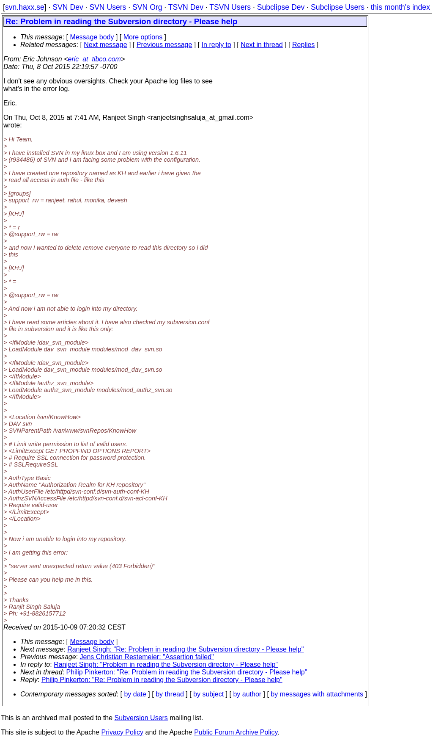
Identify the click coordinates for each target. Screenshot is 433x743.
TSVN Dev (185, 7)
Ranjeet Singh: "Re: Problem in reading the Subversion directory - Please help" (185, 649)
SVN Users (107, 7)
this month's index (400, 7)
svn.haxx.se (24, 7)
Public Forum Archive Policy (235, 732)
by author (247, 694)
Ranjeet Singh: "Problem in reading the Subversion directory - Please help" (166, 664)
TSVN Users (230, 7)
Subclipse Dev (280, 7)
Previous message (164, 44)
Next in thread (262, 44)
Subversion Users (141, 717)
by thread (170, 694)
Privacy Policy (122, 732)
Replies (303, 44)
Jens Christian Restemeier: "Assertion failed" (147, 656)
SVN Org (147, 7)
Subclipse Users (337, 7)
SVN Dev (67, 7)
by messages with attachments (317, 694)
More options (143, 37)
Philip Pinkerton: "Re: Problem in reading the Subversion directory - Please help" (186, 672)
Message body (92, 37)
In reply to (216, 44)
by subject (208, 694)
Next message (105, 44)
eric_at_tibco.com (94, 59)
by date (135, 694)
